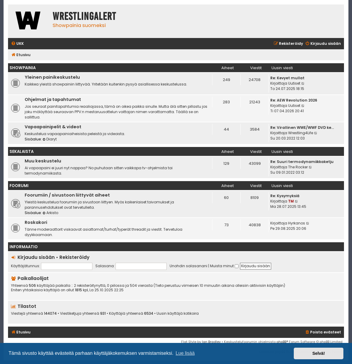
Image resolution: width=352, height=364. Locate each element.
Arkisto (50, 212)
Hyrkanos (296, 223)
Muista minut (224, 265)
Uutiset (294, 83)
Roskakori (36, 222)
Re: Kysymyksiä (284, 195)
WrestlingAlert (84, 16)
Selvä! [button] (318, 353)
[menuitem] (17, 44)
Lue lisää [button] (185, 353)
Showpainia (23, 68)
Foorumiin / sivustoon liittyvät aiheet (67, 195)
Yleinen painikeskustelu (52, 77)
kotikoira (191, 313)
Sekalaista (22, 151)
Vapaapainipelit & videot (53, 127)
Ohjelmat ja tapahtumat (53, 99)
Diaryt (49, 139)
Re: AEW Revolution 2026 (293, 100)
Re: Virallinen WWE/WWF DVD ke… (302, 127)
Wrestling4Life (300, 132)
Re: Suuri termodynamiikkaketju (302, 161)
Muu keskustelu (43, 161)
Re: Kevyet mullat (287, 77)
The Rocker (298, 167)
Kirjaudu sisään (36, 257)
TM (291, 201)
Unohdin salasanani (188, 265)
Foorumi (19, 186)
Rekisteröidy (74, 257)
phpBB (281, 341)
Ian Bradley (211, 341)
